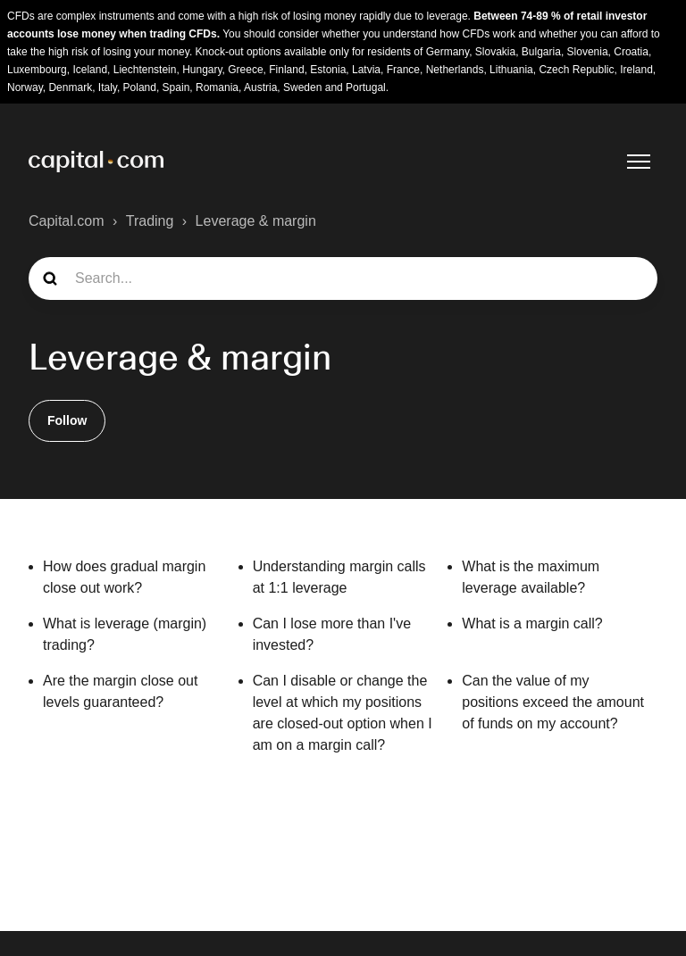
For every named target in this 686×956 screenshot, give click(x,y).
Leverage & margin (256, 221)
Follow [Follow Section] (67, 420)
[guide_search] (343, 278)
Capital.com (66, 221)
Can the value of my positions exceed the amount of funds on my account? (553, 702)
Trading (150, 221)
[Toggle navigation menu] (638, 161)
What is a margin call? (532, 623)
